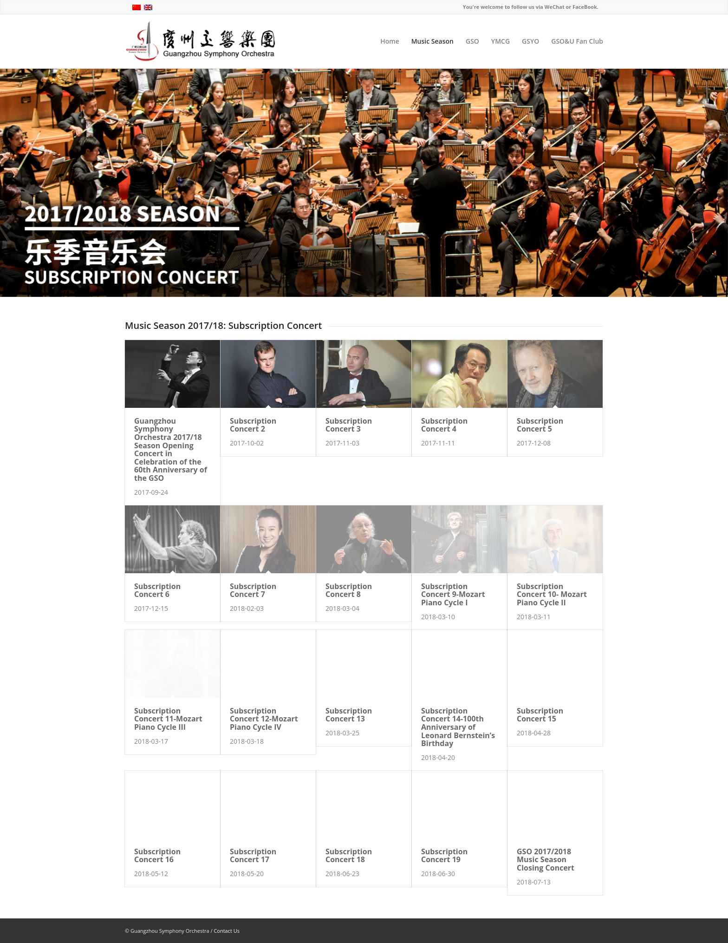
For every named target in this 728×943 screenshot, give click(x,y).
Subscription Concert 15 (540, 715)
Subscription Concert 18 (348, 855)
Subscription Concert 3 (348, 425)
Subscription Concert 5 (540, 425)
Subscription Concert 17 (253, 855)
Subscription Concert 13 (348, 715)
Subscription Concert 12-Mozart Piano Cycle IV (264, 719)
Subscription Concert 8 (348, 590)
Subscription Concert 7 (253, 590)
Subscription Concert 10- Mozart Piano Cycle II (552, 594)
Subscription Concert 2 (253, 425)
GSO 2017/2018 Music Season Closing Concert (545, 859)
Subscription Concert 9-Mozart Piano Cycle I (453, 594)
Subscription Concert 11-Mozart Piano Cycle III (168, 719)
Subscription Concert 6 (157, 590)
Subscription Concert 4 (444, 425)
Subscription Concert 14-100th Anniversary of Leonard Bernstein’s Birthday (458, 727)
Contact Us (227, 930)
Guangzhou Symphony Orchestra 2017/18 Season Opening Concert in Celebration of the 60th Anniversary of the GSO (170, 449)
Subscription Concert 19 (444, 855)
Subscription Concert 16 (157, 855)
